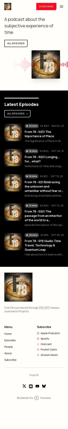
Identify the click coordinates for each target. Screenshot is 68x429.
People (8, 346)
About (8, 353)
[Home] (18, 6)
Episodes (10, 340)
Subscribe (46, 6)
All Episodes (17, 113)
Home (8, 333)
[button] (32, 126)
